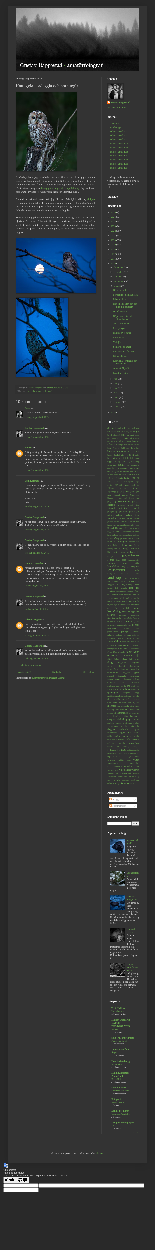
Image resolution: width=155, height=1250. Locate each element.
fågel (133, 485)
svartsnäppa (127, 723)
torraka (110, 746)
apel (119, 428)
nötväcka (128, 618)
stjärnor (136, 702)
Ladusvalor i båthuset (123, 351)
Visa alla (136, 1133)
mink (122, 598)
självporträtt (127, 655)
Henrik (28, 447)
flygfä (109, 485)
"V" (113, 1125)
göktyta (110, 522)
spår (126, 696)
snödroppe (135, 686)
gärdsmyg (120, 518)
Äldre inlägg (88, 672)
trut (118, 750)
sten (109, 699)
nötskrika (120, 618)
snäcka (123, 686)
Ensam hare (118, 337)
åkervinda (111, 780)
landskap (114, 577)
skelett (136, 659)
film (133, 475)
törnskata (111, 760)
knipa (116, 552)
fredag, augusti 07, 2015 (36, 585)
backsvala (135, 428)
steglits (136, 696)
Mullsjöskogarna (120, 601)
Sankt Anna (132, 651)
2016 (113, 258)
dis (127, 465)
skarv (124, 659)
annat (113, 428)
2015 (113, 263)
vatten (136, 759)
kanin (136, 545)
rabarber (136, 632)
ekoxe (133, 471)
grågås (110, 501)
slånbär (110, 679)
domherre (135, 465)
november (119, 272)
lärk (116, 588)
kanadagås (127, 545)
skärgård (110, 676)
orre (127, 621)
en (108, 475)
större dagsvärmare (114, 716)
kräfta (137, 563)
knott (123, 552)
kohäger (110, 556)
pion (129, 625)
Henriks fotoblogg (120, 1061)
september (119, 281)
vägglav (136, 773)
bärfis (137, 455)
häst (137, 535)
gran (127, 491)
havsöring (128, 525)
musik (136, 601)
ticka (109, 740)
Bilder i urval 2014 (119, 167)
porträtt (135, 624)
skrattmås (124, 669)
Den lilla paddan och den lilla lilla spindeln (125, 305)
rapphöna (118, 635)
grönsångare (134, 511)
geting (122, 491)
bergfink (129, 431)
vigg (116, 770)
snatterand (111, 686)
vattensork (135, 766)
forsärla (118, 484)
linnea (131, 581)
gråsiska (111, 504)
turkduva (117, 756)
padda (136, 621)
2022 (113, 230)
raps (124, 635)
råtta (128, 642)
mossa (109, 601)
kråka (125, 563)
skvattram (111, 672)
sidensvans (112, 655)
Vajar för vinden (121, 323)
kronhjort (111, 563)
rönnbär (127, 648)
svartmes (110, 723)
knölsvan (131, 552)
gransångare (134, 491)
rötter (109, 652)
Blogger (99, 1153)
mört (134, 605)
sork (119, 689)
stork (117, 709)
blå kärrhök (112, 441)
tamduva (117, 736)
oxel (132, 621)
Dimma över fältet (122, 332)
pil (108, 625)
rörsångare (135, 649)
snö (128, 685)
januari (117, 406)
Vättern (131, 776)
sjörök (110, 659)
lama (137, 573)
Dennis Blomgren (120, 1110)
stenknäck (126, 699)
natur (136, 608)
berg (123, 431)
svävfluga (124, 726)
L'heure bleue (119, 299)
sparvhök (135, 689)
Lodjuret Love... (131, 930)
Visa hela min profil (116, 107)
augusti (117, 286)
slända (117, 679)
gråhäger (135, 501)
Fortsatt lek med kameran (125, 294)
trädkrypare (111, 753)
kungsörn (135, 566)
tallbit (136, 732)
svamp (109, 719)
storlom (124, 709)
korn (118, 560)
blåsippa (111, 444)
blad (109, 438)
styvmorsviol (134, 713)
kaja (109, 545)
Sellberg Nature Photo (122, 1038)
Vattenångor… (118, 1011)
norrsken (126, 611)
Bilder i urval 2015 (119, 163)
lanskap (125, 578)
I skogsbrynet (119, 328)
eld (138, 471)
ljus (118, 584)
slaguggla (122, 676)
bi (108, 435)
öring (117, 783)
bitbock (116, 435)
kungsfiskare (113, 566)
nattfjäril (126, 608)
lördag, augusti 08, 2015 (36, 609)
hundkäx (110, 535)
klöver (109, 552)
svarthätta (135, 719)
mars (116, 397)
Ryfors (110, 641)
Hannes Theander (34, 563)
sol (108, 689)
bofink (136, 444)
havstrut (120, 525)
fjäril (109, 481)
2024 (113, 221)
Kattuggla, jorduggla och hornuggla (125, 362)
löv (137, 587)
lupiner (110, 588)
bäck (131, 454)
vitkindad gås (112, 773)
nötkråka (111, 618)
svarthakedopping (121, 719)
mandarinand (117, 594)
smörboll (135, 682)
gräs (137, 505)
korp (124, 559)
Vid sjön (117, 342)
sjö (137, 655)
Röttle (115, 652)
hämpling (132, 535)
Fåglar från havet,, (119, 1041)
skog (110, 662)
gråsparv (121, 505)
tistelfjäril (120, 740)
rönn (120, 648)
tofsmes (135, 739)
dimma (121, 464)
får (138, 485)
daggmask (111, 461)
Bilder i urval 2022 (119, 135)
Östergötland (127, 783)
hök (111, 538)
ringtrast (120, 638)
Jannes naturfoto (120, 1049)
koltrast (110, 559)
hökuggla (118, 538)
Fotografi (116, 1099)
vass (129, 760)
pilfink (113, 625)
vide (112, 770)
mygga (110, 604)
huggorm (110, 531)
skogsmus (135, 662)
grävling (123, 508)
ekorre (126, 471)
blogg (113, 438)
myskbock (122, 605)
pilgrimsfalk (122, 625)
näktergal (122, 615)
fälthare (111, 488)
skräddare (135, 669)
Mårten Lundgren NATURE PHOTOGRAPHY (120, 1023)
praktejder (111, 628)
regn (129, 635)
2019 (113, 244)
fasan (129, 474)
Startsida (56, 672)
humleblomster (128, 531)
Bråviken (125, 451)
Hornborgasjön (121, 528)
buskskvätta (119, 455)
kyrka (137, 570)
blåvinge (119, 444)
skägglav (126, 672)
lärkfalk (124, 588)
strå (116, 713)
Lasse (28, 408)
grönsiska (123, 511)
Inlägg (114, 799)
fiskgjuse (111, 478)
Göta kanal (124, 522)
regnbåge (135, 635)
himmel (110, 528)
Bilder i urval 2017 (119, 155)
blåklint (128, 441)
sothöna (126, 689)
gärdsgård (111, 518)
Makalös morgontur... (132, 898)
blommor (120, 438)
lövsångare (112, 591)
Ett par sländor (120, 356)
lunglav (131, 584)
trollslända (111, 750)
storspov (110, 713)
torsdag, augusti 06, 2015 (37, 506)
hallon (132, 522)
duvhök (110, 471)
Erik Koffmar (32, 480)
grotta (119, 498)
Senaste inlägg (24, 672)
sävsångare (112, 732)
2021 (113, 235)
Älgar (114, 1052)
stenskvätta (112, 702)
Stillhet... (115, 1029)
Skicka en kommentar (31, 665)
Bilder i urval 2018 (119, 151)
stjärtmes (111, 705)
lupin (137, 584)
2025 (113, 216)
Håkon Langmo (33, 619)
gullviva (110, 515)
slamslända (134, 676)
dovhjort (111, 468)
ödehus (110, 783)
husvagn (124, 535)
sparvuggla (112, 692)
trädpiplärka (122, 753)
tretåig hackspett (131, 746)
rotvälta (136, 638)
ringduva (111, 638)
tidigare (91, 199)
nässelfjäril (135, 615)
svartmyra (118, 723)
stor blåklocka (123, 706)
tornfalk (121, 743)
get (118, 491)
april (116, 392)
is (115, 541)
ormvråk (121, 621)
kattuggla (49, 391)
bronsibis (135, 448)
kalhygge (116, 545)
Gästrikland (131, 518)
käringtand (111, 573)
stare (130, 696)
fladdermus (117, 481)
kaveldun (135, 548)
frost (127, 485)
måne (129, 604)
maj (116, 388)
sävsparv (135, 729)
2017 (113, 254)
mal (108, 595)
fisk (137, 475)
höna (125, 538)
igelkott (131, 538)
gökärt (116, 522)
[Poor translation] (22, 1180)
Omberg (136, 618)
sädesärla (123, 729)
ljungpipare (111, 584)
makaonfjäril (133, 591)
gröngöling (112, 511)
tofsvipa (110, 743)
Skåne (118, 672)
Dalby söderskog (132, 461)
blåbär (121, 441)
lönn (131, 587)
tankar (126, 736)
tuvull (124, 756)
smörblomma (124, 682)
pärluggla (125, 631)
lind (125, 581)
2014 (113, 412)
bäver (110, 458)
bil (111, 435)
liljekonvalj (118, 581)
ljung (137, 581)
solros (113, 689)
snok (118, 686)
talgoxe (122, 732)
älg (118, 779)
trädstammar (133, 753)
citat (115, 458)
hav (114, 525)
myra (116, 605)
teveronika (134, 736)
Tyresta (131, 756)
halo (137, 522)
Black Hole (116, 1079)
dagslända (121, 461)
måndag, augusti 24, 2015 (37, 658)
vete (108, 770)
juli (116, 378)
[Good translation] (9, 1180)
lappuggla (134, 578)
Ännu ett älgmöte (121, 368)
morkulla (135, 598)
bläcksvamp (128, 445)
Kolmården (130, 556)
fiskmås (119, 478)
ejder (117, 471)
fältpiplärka (124, 488)
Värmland (111, 776)
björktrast (129, 435)
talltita (109, 736)
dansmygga (111, 465)
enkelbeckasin (115, 475)
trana (118, 746)
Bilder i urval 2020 (119, 143)
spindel (120, 696)
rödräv (127, 645)
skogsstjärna (112, 669)
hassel (109, 525)
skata (130, 659)
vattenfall (134, 763)
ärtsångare (135, 780)
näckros (111, 614)
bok (109, 448)
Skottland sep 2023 (120, 1090)
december (119, 267)
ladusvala (125, 573)
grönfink (135, 508)
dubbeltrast (134, 468)
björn (137, 435)
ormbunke (111, 621)
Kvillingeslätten (116, 569)
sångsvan (111, 729)
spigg (137, 693)
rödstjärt (135, 645)
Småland (135, 679)
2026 (113, 212)
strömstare (123, 712)
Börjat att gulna (120, 290)
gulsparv (119, 515)
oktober (118, 276)
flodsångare (128, 481)
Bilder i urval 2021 (119, 139)
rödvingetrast (112, 649)
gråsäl (130, 505)
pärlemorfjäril (112, 632)
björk (121, 434)
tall (129, 732)
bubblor (110, 455)
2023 (113, 226)
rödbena (110, 645)
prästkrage (125, 628)
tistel (114, 740)
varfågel (121, 760)
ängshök (125, 780)
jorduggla (40, 391)
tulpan (109, 756)
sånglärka (135, 726)
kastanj (110, 549)
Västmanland (122, 777)
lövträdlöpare (122, 591)
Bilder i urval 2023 (119, 131)
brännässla (135, 451)
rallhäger (110, 635)
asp (128, 428)
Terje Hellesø (118, 1008)
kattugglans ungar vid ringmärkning (60, 188)
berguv (136, 431)
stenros (136, 699)
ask (123, 428)
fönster (136, 488)
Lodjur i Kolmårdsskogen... (132, 967)
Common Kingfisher (120, 1114)
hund (137, 531)
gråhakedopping (122, 501)
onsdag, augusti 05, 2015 (37, 417)
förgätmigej (111, 491)
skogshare (121, 662)
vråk (130, 773)
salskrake (121, 652)
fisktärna (127, 478)
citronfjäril (122, 458)
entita (124, 475)
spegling (126, 692)
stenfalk (117, 699)
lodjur (124, 584)
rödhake (118, 645)
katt (115, 548)
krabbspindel (133, 560)
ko (138, 552)
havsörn (135, 525)
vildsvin (135, 769)
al (108, 428)
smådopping (126, 679)
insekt (109, 542)
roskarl (128, 638)
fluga (137, 481)
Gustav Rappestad (34, 428)
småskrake (111, 682)
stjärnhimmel (125, 702)
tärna (137, 756)
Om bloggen (116, 127)
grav (109, 495)
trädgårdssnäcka (133, 750)
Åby (137, 776)
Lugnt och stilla (120, 373)
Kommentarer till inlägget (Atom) (48, 677)
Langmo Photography (122, 1122)
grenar (125, 495)
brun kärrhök (113, 451)
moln (128, 598)
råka (124, 642)
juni (116, 383)
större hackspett (131, 716)
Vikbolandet (125, 769)
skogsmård (111, 666)
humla (118, 531)
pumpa (136, 628)
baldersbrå (111, 431)
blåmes (135, 441)
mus (130, 601)
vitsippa (123, 773)
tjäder (128, 739)
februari (118, 402)
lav (112, 581)
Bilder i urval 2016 (119, 159)
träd (123, 749)
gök (137, 518)
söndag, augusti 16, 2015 (37, 635)
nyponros (135, 611)
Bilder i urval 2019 (119, 147)
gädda (137, 515)
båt (126, 455)
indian (136, 538)
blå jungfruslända (131, 438)
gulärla (129, 515)
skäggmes (135, 672)
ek (121, 471)
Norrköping (114, 611)
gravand (117, 495)
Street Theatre (117, 1102)
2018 (113, 249)
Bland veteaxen (120, 311)
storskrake (134, 709)
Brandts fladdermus (121, 448)
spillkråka (112, 696)
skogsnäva (123, 666)
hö (108, 538)
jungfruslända (134, 542)
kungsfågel (125, 566)
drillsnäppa (122, 468)
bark (118, 431)
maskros (128, 594)
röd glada (135, 642)
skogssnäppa (134, 666)
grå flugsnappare (131, 498)
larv (108, 581)
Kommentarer (117, 805)
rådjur (117, 641)
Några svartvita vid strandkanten (122, 317)
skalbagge (117, 659)
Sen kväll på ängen (122, 346)
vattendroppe (112, 763)
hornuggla (30, 391)
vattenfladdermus (114, 766)
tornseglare (134, 743)
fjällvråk (135, 478)
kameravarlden (119, 1087)
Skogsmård (116, 1064)
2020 (113, 240)
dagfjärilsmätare (133, 458)
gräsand (111, 508)
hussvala (117, 535)
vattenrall (125, 766)
